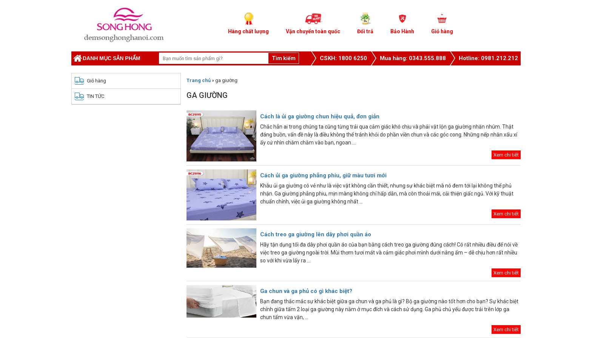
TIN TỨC (95, 96)
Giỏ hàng (96, 81)
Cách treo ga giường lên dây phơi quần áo (317, 234)
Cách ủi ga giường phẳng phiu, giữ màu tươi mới (323, 175)
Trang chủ (199, 80)
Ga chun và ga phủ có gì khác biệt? (306, 291)
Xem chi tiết (506, 155)
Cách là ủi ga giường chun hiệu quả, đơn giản (319, 116)
